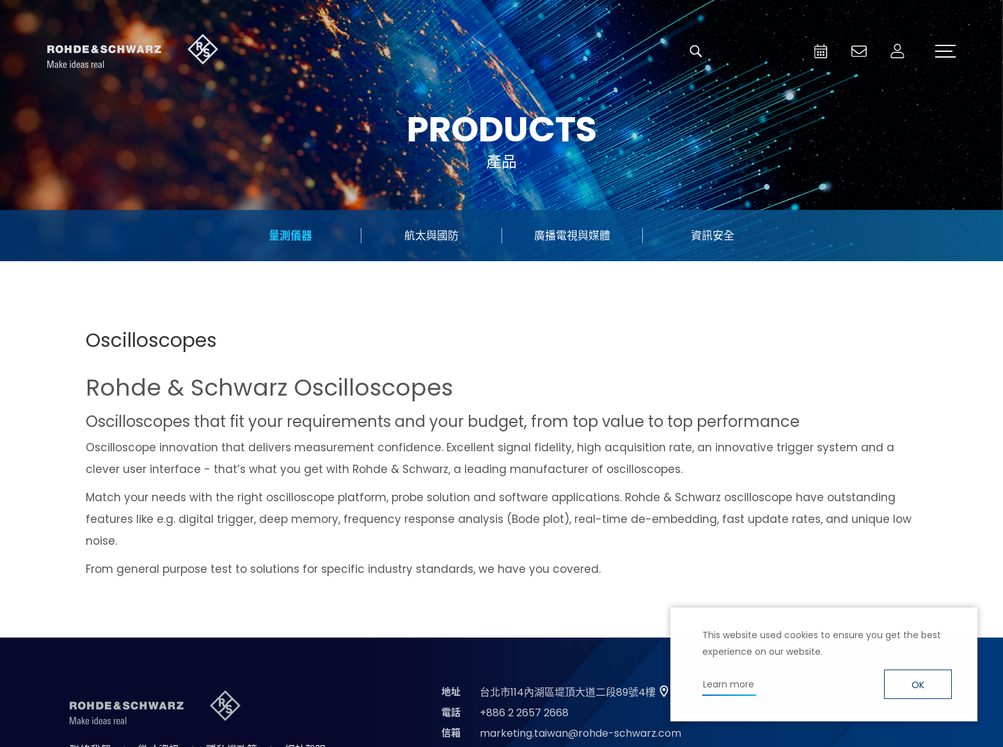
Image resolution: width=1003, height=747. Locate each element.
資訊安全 (712, 235)
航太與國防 (431, 235)
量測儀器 (290, 235)
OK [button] (918, 685)
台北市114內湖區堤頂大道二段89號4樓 (568, 692)
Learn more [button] (728, 684)
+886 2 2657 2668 (524, 712)
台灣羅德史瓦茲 (133, 51)
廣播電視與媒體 (572, 235)
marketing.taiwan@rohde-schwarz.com (580, 733)
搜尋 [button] (696, 51)
